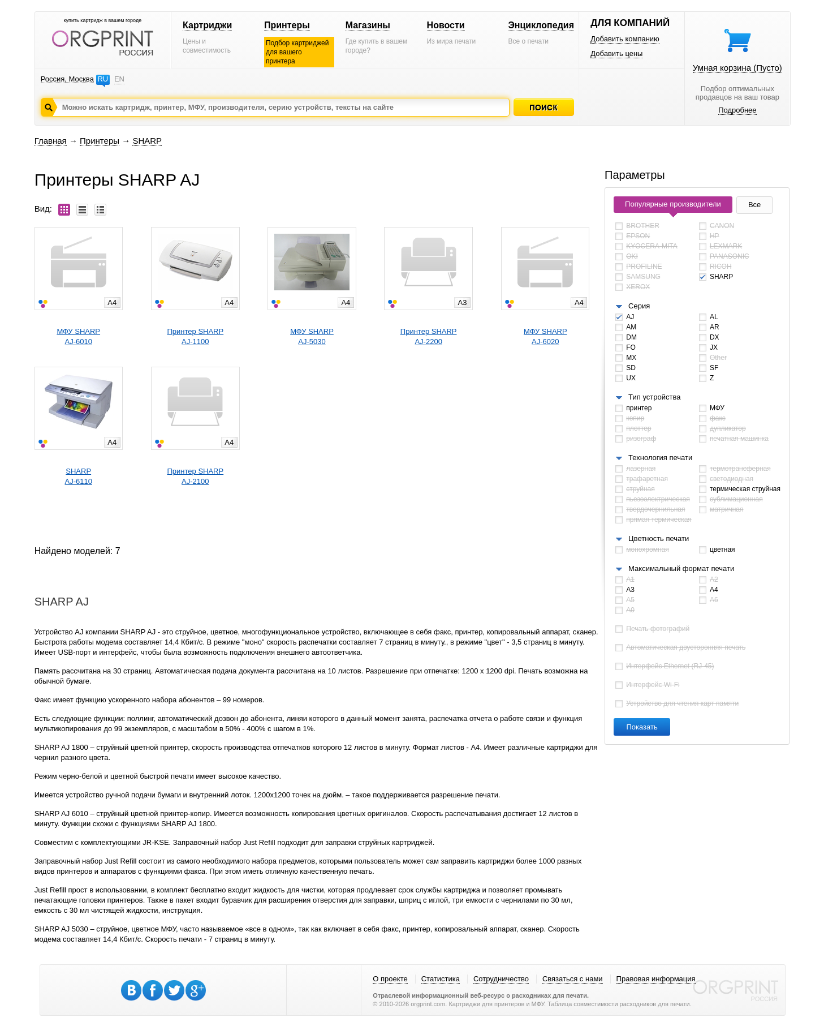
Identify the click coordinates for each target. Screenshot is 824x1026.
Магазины (368, 25)
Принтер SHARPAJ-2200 (428, 336)
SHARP (147, 140)
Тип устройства (654, 397)
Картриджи (207, 25)
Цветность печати (658, 538)
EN (119, 79)
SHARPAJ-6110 (78, 476)
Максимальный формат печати (681, 568)
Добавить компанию (624, 39)
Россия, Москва (67, 79)
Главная (50, 140)
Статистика (440, 979)
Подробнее (737, 110)
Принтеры (287, 25)
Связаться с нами (572, 979)
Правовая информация (656, 979)
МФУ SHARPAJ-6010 (78, 336)
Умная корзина (737, 67)
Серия (639, 306)
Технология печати (660, 457)
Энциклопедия (541, 25)
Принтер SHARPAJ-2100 (195, 476)
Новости (446, 25)
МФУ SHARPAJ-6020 (545, 336)
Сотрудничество (501, 979)
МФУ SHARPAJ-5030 (312, 336)
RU (102, 79)
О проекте (390, 979)
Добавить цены (616, 53)
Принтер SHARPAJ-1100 (195, 336)
